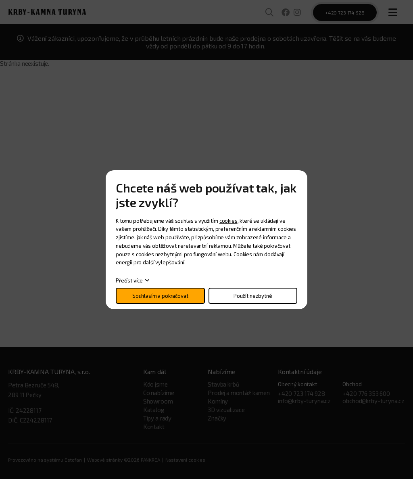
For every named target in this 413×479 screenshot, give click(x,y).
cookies (228, 221)
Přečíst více (129, 280)
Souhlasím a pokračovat (160, 296)
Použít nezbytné (253, 296)
